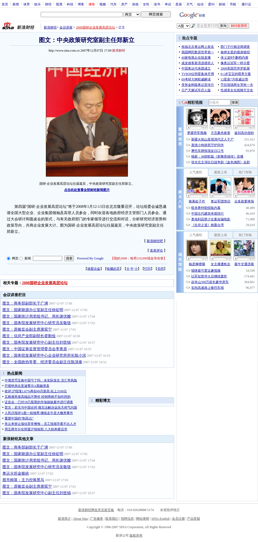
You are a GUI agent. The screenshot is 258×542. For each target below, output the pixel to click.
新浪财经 (50, 27)
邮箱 (222, 4)
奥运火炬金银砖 (15, 473)
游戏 (135, 4)
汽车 (113, 4)
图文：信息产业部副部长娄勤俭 (29, 336)
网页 (15, 258)
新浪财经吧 (155, 241)
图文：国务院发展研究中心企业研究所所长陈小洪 (44, 355)
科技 (70, 4)
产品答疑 (193, 519)
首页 (5, 4)
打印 (147, 269)
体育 (26, 4)
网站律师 (142, 519)
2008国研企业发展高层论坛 (95, 27)
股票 (59, 4)
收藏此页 (113, 269)
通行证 (246, 4)
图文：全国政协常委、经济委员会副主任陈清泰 (42, 362)
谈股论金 (93, 269)
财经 (48, 4)
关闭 (160, 269)
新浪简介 (64, 519)
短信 (200, 4)
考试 (168, 4)
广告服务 (96, 519)
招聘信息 (127, 519)
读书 (157, 4)
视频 (102, 4)
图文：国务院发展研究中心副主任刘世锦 (36, 342)
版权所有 (136, 535)
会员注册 (178, 519)
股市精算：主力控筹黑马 (23, 480)
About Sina (80, 519)
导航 (233, 4)
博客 (81, 4)
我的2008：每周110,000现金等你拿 (138, 258)
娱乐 (37, 4)
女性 (146, 4)
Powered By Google (90, 258)
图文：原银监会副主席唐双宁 (27, 329)
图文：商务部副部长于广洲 (25, 303)
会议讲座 (66, 27)
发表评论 (156, 250)
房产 (124, 4)
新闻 (15, 4)
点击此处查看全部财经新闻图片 (87, 190)
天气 (189, 4)
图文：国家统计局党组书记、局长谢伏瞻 (36, 316)
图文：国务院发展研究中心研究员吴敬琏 (36, 323)
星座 (178, 4)
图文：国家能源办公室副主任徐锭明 (32, 310)
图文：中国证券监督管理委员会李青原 (34, 349)
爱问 (211, 4)
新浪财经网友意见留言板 (96, 510)
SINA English (160, 519)
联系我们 (111, 519)
